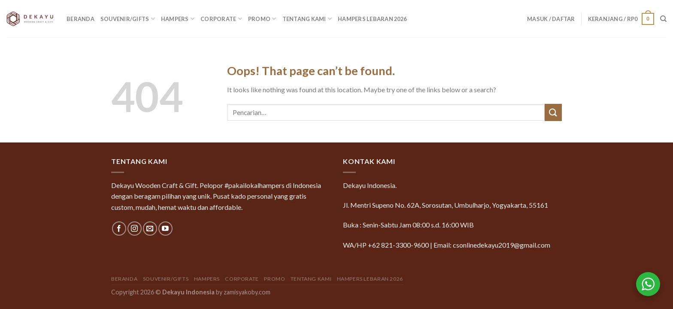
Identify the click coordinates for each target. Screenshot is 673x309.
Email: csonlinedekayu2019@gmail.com (492, 245)
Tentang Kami (307, 19)
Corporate (221, 19)
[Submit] (553, 112)
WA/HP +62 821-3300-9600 (386, 245)
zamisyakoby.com (247, 292)
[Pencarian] (663, 19)
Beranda (80, 18)
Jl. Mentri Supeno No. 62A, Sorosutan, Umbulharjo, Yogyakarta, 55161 (445, 205)
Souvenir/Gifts (127, 19)
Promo (262, 19)
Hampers (177, 19)
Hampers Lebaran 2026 (372, 18)
